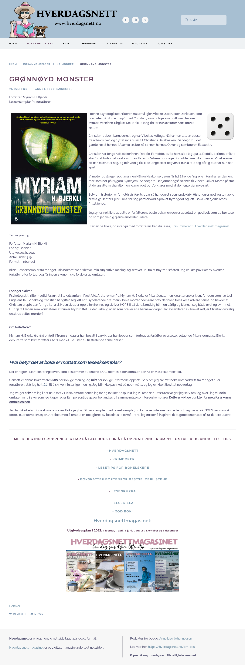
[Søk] (203, 20)
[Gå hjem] (63, 20)
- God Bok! (122, 511)
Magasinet (140, 43)
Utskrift (18, 613)
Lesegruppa (124, 491)
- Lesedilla (122, 503)
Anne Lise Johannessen (175, 638)
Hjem (13, 43)
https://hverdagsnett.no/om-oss (171, 647)
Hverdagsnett (124, 450)
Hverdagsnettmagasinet (26, 647)
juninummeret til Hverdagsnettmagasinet (200, 226)
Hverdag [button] (89, 43)
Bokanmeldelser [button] (40, 43)
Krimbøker (124, 459)
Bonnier (14, 606)
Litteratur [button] (114, 43)
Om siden (165, 43)
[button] (234, 20)
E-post (38, 613)
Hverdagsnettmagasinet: (122, 520)
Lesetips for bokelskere (123, 467)
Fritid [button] (68, 43)
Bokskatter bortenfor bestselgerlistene (124, 479)
